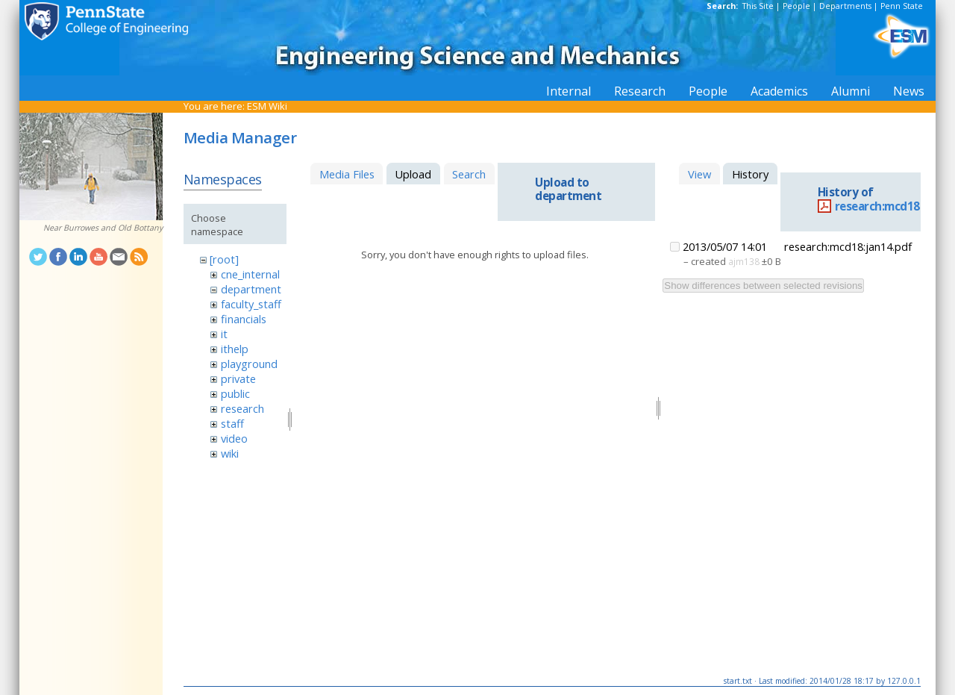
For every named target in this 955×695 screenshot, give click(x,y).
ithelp (234, 348)
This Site (758, 6)
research (242, 408)
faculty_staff (251, 303)
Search (469, 173)
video (234, 438)
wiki (230, 453)
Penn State (901, 6)
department (251, 288)
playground (249, 363)
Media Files (347, 173)
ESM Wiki (267, 106)
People (796, 6)
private (238, 378)
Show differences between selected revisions (763, 285)
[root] (224, 259)
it (224, 333)
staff (232, 423)
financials (243, 318)
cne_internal (250, 274)
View (699, 173)
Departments (845, 6)
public (235, 393)
